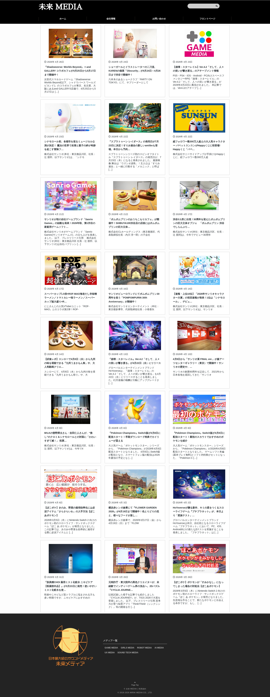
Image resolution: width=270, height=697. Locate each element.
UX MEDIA (110, 652)
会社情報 (110, 18)
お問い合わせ (159, 18)
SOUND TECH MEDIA (127, 652)
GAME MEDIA (111, 648)
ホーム (62, 18)
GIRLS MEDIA (127, 648)
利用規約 (142, 689)
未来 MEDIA (60, 7)
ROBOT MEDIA (144, 648)
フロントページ (207, 18)
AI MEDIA (159, 648)
